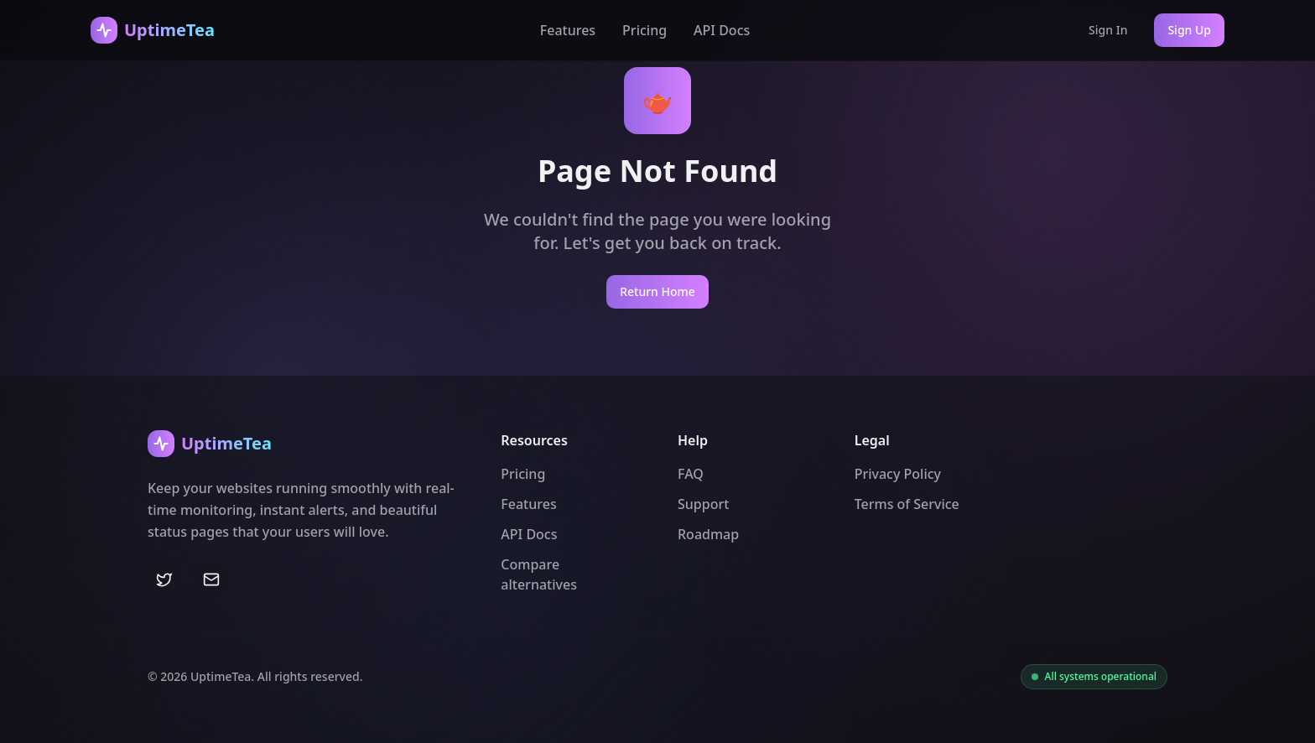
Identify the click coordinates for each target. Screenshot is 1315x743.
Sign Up (1189, 30)
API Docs (722, 30)
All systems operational (1100, 676)
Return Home (657, 291)
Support (703, 504)
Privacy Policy (898, 474)
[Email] (211, 579)
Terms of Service (907, 504)
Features (567, 30)
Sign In (1108, 30)
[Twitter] (164, 579)
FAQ (691, 474)
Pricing (644, 30)
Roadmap (708, 534)
